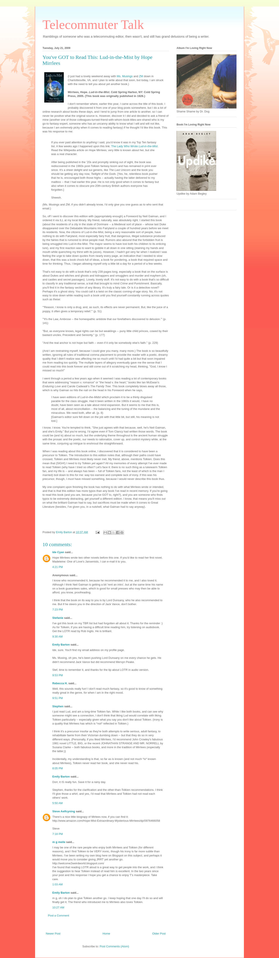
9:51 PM (57, 698)
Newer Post (53, 933)
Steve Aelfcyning (63, 811)
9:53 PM (57, 675)
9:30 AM (57, 636)
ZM (141, 76)
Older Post (159, 933)
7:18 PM (57, 834)
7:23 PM (57, 609)
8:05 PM (57, 768)
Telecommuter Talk (93, 24)
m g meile (58, 842)
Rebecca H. (60, 683)
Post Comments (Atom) (114, 946)
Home (106, 933)
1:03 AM (57, 884)
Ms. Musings (125, 76)
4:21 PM (57, 567)
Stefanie (57, 617)
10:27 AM (58, 907)
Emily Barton (61, 644)
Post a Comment (58, 915)
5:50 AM (57, 803)
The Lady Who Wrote (134, 146)
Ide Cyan (58, 552)
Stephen (57, 706)
